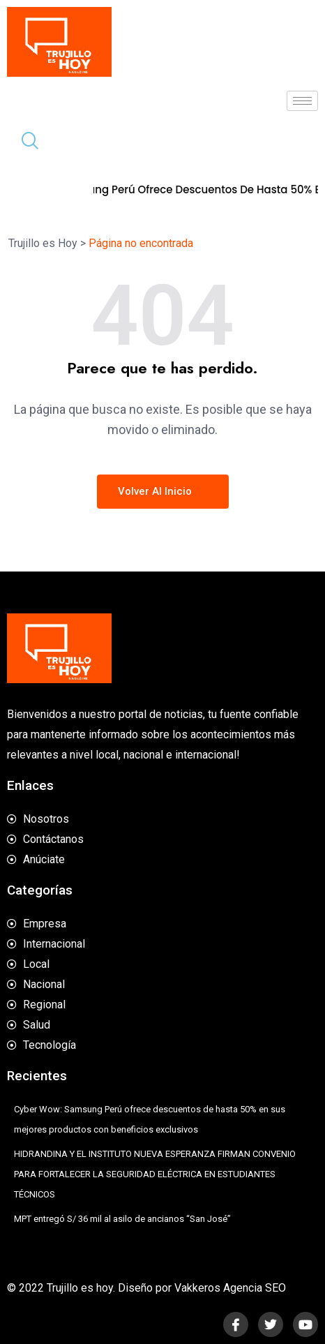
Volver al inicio (163, 491)
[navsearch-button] (24, 142)
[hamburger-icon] (302, 101)
